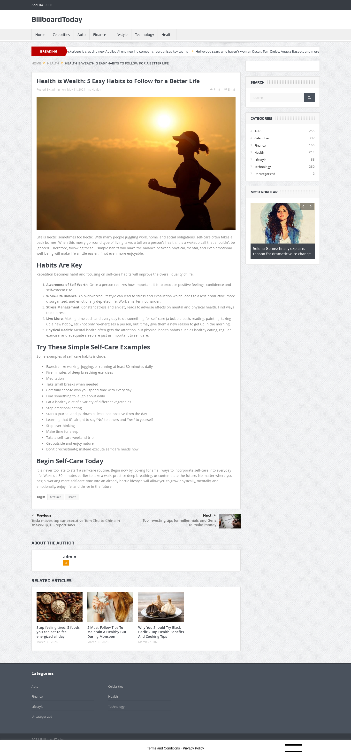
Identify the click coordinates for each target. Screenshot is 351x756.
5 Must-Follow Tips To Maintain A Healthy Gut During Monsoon (106, 631)
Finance (99, 34)
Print (215, 89)
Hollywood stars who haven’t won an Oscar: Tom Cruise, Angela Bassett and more (261, 51)
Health (167, 34)
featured (55, 497)
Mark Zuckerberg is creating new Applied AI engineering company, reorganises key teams (126, 51)
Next (209, 515)
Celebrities (61, 34)
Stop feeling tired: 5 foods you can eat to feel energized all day (58, 631)
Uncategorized (264, 174)
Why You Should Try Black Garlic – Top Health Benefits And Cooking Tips (161, 631)
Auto (81, 34)
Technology (144, 34)
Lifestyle (121, 34)
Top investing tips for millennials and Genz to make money (179, 522)
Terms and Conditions (163, 748)
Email (230, 89)
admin (55, 89)
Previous (41, 515)
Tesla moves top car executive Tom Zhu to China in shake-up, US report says (75, 523)
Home (40, 34)
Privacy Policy (193, 748)
